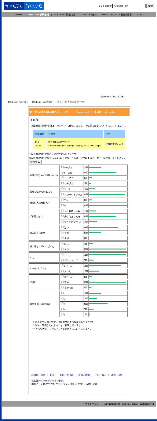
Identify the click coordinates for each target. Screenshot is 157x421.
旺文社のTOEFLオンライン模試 (47, 380)
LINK (140, 14)
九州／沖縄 (116, 374)
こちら (122, 125)
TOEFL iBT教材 (88, 14)
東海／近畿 (84, 374)
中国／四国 (100, 374)
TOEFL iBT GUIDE (17, 102)
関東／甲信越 (66, 374)
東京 (59, 102)
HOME (19, 14)
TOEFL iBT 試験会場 (42, 102)
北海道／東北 (38, 374)
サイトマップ (92, 404)
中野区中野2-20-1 (114, 143)
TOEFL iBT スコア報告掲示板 (117, 14)
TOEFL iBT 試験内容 (64, 14)
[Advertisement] (37, 57)
